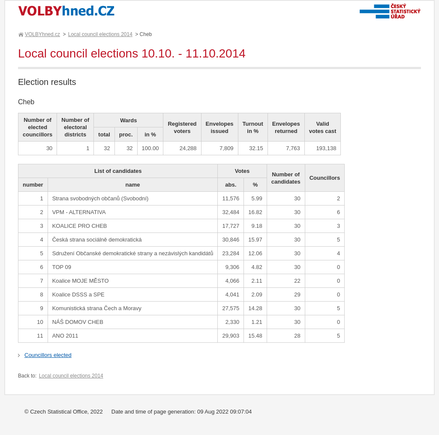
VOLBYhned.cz (42, 34)
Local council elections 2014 (100, 34)
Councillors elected (48, 355)
